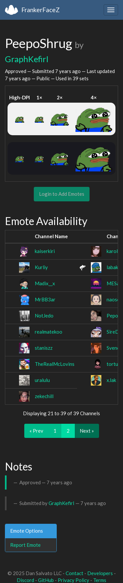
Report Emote (25, 545)
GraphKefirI (27, 59)
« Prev (36, 431)
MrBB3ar (45, 299)
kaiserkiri (45, 251)
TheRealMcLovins (54, 364)
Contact (74, 573)
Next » (87, 431)
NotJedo (44, 315)
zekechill (44, 396)
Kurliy (41, 267)
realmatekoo (48, 332)
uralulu (42, 380)
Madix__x (45, 283)
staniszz (43, 348)
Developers (100, 573)
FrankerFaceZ (40, 9)
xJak (111, 380)
